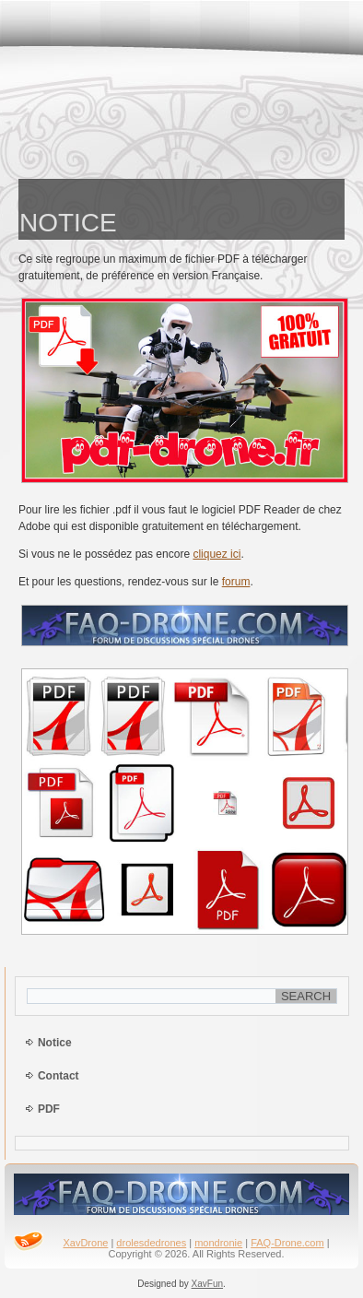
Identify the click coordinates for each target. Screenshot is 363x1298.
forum (236, 581)
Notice (55, 1042)
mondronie (218, 1242)
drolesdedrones (151, 1242)
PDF (49, 1109)
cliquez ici (216, 554)
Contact (58, 1075)
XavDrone (85, 1242)
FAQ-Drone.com (287, 1242)
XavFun (207, 1284)
